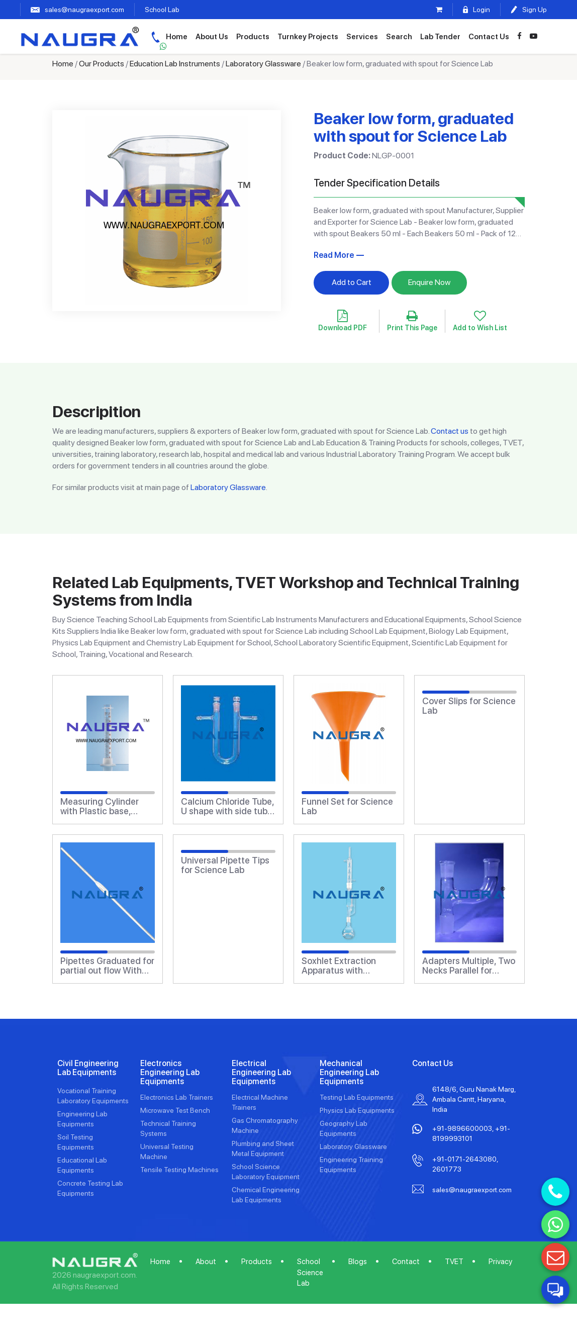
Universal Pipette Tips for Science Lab (225, 865)
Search (422, 36)
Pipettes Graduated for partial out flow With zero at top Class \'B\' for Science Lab (107, 966)
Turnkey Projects (330, 36)
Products (275, 36)
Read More (334, 255)
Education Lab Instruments (175, 63)
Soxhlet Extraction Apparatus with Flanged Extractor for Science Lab (345, 966)
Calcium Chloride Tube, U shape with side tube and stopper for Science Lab (227, 807)
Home (199, 36)
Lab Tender (463, 36)
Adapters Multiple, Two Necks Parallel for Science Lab (468, 966)
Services (385, 36)
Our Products (101, 63)
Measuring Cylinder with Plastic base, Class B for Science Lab (99, 807)
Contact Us (511, 36)
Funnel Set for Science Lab (347, 807)
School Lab (162, 10)
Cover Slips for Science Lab (469, 706)
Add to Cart (351, 282)
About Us (234, 36)
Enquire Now (429, 282)
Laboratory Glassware (263, 63)
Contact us (449, 431)
